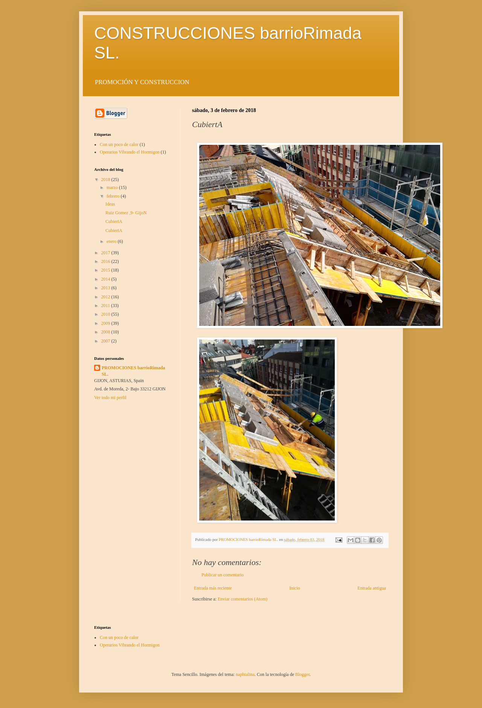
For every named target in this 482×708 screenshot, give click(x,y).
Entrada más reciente (213, 588)
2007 (106, 341)
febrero (114, 196)
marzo (113, 187)
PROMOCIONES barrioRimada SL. (133, 371)
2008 (106, 332)
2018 (106, 179)
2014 (106, 279)
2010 (106, 314)
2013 (106, 287)
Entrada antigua (371, 588)
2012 (106, 296)
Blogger (302, 674)
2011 (106, 305)
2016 (106, 261)
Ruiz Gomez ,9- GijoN (125, 212)
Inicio (294, 588)
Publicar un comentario (222, 574)
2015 (106, 270)
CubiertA (113, 221)
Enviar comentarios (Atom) (242, 599)
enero (112, 241)
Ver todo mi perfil (110, 397)
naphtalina (245, 674)
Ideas (110, 204)
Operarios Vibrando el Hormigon (130, 152)
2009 (106, 323)
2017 (106, 252)
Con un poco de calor (119, 144)
